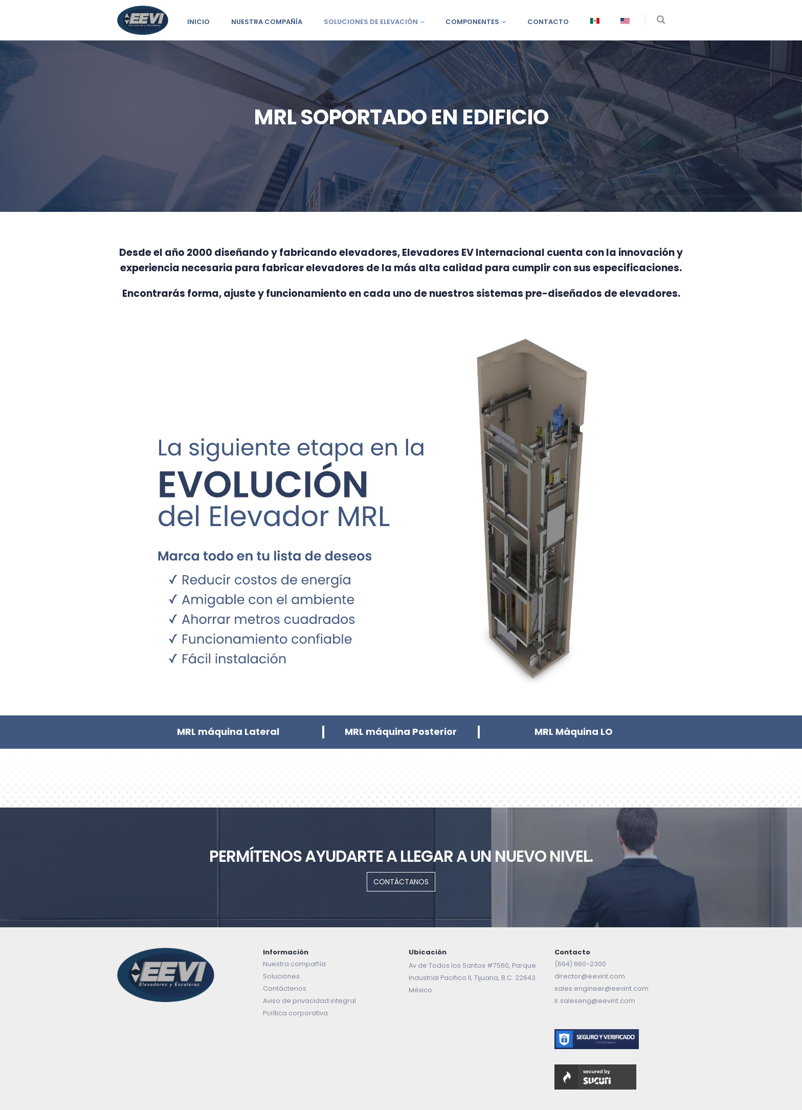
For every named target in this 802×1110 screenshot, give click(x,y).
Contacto (548, 22)
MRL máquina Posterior (401, 731)
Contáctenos (284, 988)
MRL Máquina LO (573, 731)
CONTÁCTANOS (401, 882)
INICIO (198, 22)
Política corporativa (295, 1013)
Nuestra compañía (266, 22)
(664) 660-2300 (580, 964)
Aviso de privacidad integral (309, 1000)
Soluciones (281, 976)
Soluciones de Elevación (371, 22)
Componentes (472, 22)
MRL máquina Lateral (228, 731)
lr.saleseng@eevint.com (594, 1000)
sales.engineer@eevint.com (601, 988)
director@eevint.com (589, 976)
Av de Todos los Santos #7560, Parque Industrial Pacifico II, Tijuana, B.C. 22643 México (472, 977)
